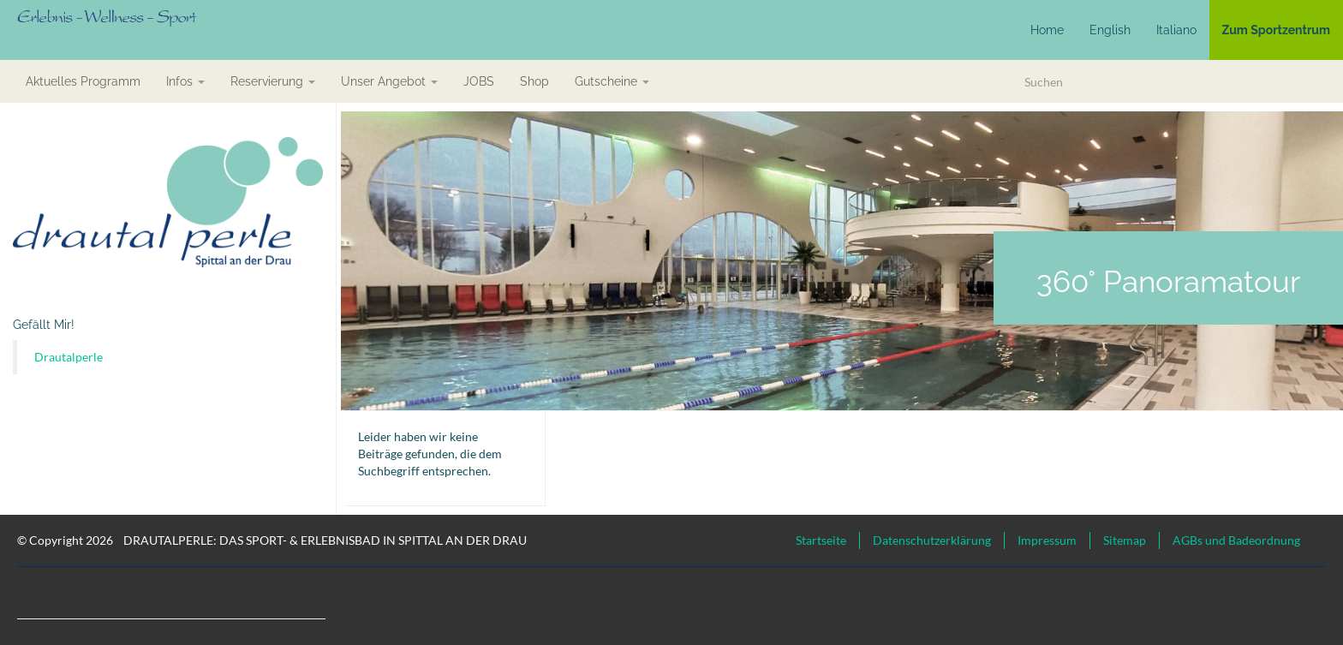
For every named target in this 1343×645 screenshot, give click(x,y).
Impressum (1047, 540)
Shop (534, 81)
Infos (185, 81)
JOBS (478, 81)
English (1110, 30)
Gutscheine (612, 81)
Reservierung (272, 81)
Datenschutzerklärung (932, 540)
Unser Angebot (389, 81)
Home (1047, 30)
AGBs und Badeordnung (1236, 540)
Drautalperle (68, 356)
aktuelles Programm (83, 81)
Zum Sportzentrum (1276, 30)
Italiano (1176, 30)
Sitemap (1124, 540)
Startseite (821, 540)
